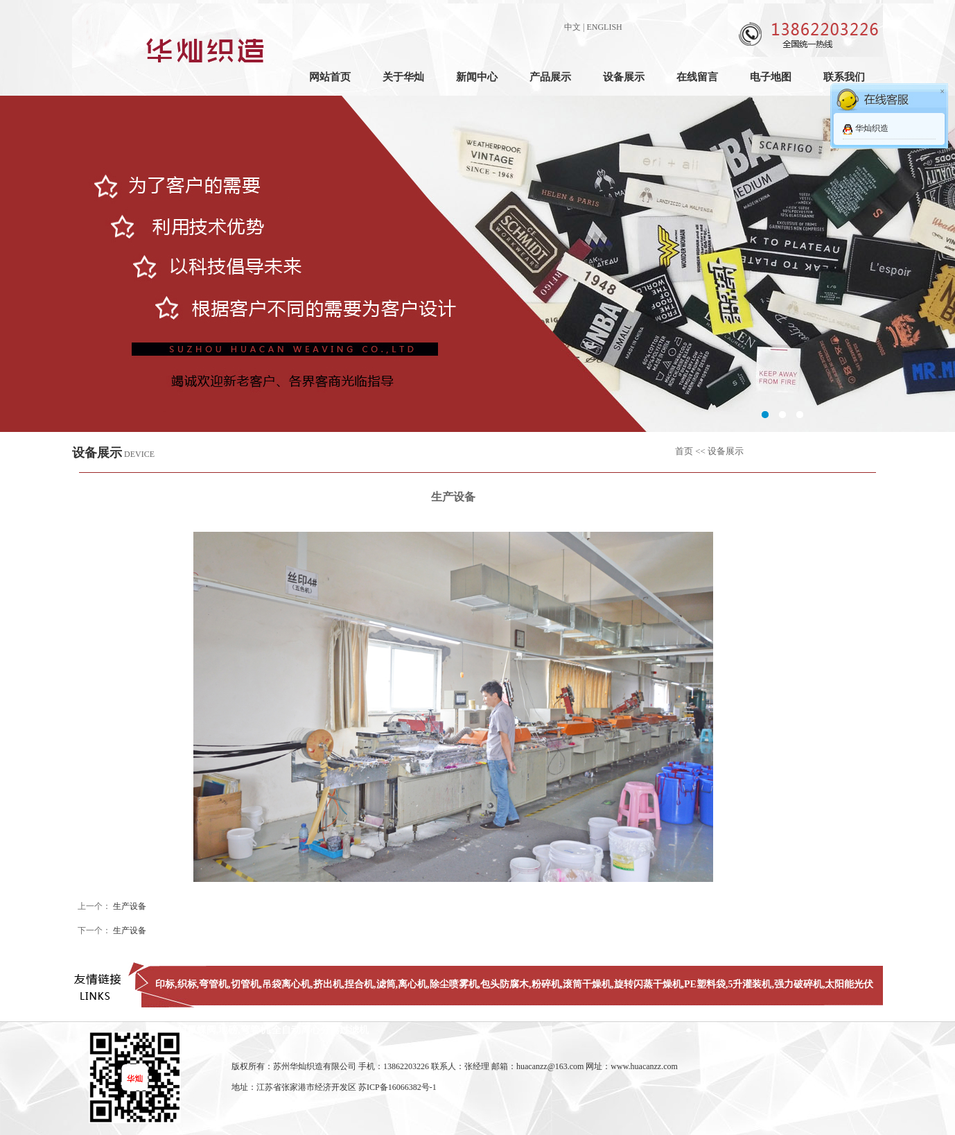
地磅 (228, 1030)
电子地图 (770, 77)
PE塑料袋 (705, 984)
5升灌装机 (749, 984)
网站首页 (330, 77)
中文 (572, 27)
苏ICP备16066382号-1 (397, 1087)
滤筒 (386, 984)
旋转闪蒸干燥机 (648, 984)
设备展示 (624, 77)
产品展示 (550, 77)
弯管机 (213, 984)
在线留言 (697, 77)
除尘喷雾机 (454, 984)
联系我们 (844, 77)
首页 (684, 451)
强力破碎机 (798, 984)
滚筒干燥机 (587, 984)
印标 (165, 984)
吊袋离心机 (286, 984)
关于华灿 (403, 77)
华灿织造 (871, 128)
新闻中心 (477, 77)
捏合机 (359, 984)
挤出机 (327, 984)
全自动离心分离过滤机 (320, 1030)
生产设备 (129, 906)
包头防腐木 (504, 984)
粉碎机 (546, 984)
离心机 (412, 984)
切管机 (245, 984)
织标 (187, 984)
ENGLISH (604, 27)
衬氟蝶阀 (196, 1030)
